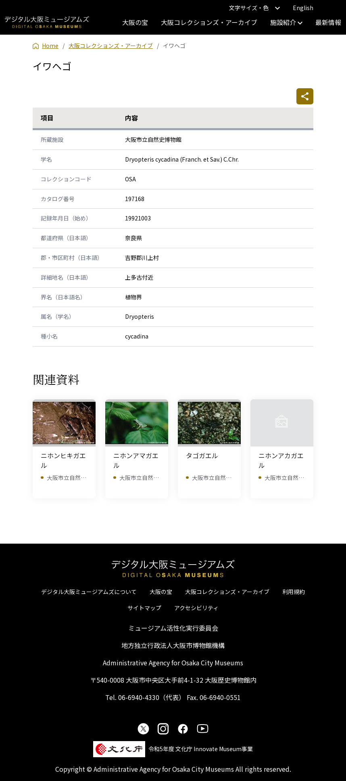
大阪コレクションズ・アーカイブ (209, 22)
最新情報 (328, 22)
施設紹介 (286, 22)
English (303, 8)
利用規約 (293, 592)
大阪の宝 (135, 22)
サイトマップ (144, 608)
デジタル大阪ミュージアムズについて (89, 592)
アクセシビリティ (196, 608)
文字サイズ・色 (254, 8)
